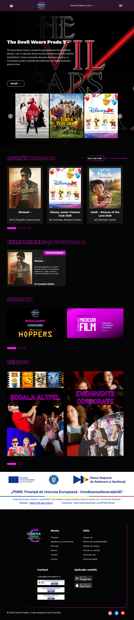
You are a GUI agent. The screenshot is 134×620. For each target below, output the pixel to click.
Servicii (54, 551)
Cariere (54, 559)
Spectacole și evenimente (62, 542)
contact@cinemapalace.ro (48, 577)
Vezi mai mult (94, 158)
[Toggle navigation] (120, 5)
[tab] (11, 228)
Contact (54, 555)
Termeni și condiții (91, 551)
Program (55, 538)
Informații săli (89, 555)
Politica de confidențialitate (95, 542)
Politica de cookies (91, 546)
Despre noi (88, 538)
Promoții (54, 546)
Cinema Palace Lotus (82, 5)
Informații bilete (90, 559)
